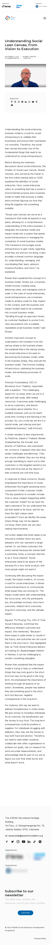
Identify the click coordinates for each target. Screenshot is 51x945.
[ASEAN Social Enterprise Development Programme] (11, 18)
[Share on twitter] (15, 101)
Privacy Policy (40, 938)
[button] (44, 18)
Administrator (13, 58)
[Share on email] (11, 105)
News (26, 56)
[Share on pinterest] (22, 101)
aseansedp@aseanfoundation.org (25, 835)
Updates (33, 56)
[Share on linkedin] (25, 101)
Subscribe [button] (25, 913)
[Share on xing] (36, 101)
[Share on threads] (18, 101)
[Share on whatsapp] (29, 101)
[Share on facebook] (11, 101)
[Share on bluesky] (33, 101)
